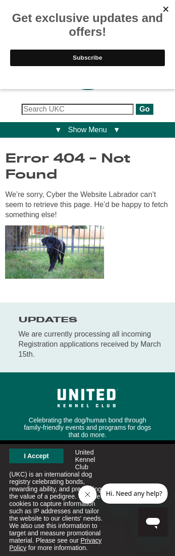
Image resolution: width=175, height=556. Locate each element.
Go (145, 109)
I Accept (36, 456)
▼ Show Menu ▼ (88, 130)
